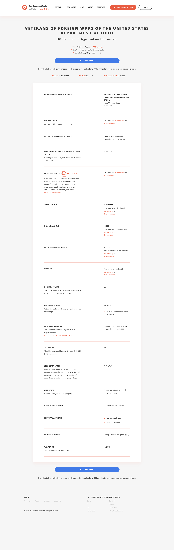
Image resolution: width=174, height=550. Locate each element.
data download (109, 123)
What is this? (70, 174)
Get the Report (87, 60)
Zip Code (112, 501)
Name (89, 501)
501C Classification (116, 511)
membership (120, 121)
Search (59, 7)
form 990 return (50, 335)
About (90, 7)
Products (71, 7)
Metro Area (91, 511)
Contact (101, 7)
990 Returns (98, 47)
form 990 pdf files (96, 69)
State (88, 507)
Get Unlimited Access (123, 7)
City (88, 504)
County (111, 504)
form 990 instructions (52, 192)
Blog (81, 7)
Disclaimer (57, 501)
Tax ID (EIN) (113, 507)
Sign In (145, 7)
